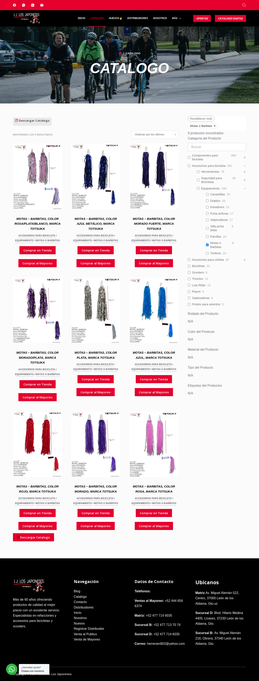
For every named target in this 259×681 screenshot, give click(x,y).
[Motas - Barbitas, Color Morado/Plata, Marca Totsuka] (37, 310)
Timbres (215, 253)
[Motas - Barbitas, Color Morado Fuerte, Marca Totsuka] (153, 176)
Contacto (80, 602)
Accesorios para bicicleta (36, 235)
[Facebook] (14, 5)
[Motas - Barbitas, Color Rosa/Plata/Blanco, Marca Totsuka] (37, 176)
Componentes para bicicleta (205, 157)
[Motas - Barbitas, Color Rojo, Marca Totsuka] (37, 444)
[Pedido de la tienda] (155, 135)
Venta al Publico (85, 634)
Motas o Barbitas (48, 240)
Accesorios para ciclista (208, 259)
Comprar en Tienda (37, 250)
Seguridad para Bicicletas (211, 180)
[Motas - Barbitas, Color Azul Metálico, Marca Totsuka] (95, 176)
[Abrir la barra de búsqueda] (244, 5)
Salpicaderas (219, 219)
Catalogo (97, 18)
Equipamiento (24, 240)
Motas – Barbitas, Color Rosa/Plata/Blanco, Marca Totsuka (37, 224)
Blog (77, 591)
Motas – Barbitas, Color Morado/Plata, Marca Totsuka (37, 357)
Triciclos (197, 278)
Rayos (196, 291)
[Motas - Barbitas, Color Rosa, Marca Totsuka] (153, 444)
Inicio (81, 18)
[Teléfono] (32, 5)
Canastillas (217, 194)
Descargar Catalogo (32, 120)
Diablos (215, 200)
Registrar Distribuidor (89, 628)
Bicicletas (198, 266)
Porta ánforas (219, 213)
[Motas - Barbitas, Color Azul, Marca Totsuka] (153, 310)
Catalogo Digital (230, 18)
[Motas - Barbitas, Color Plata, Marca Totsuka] (95, 310)
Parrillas (215, 236)
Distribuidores (137, 18)
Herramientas (210, 171)
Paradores (217, 207)
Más (177, 18)
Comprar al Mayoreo (37, 263)
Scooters (198, 272)
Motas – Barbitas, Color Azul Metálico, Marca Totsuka (96, 224)
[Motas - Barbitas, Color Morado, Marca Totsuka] (95, 444)
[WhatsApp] (23, 5)
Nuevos (79, 623)
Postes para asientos (206, 304)
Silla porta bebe (217, 228)
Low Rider (199, 285)
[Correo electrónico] (41, 5)
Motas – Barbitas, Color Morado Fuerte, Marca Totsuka (154, 224)
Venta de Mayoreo (87, 639)
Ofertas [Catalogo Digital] (202, 18)
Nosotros (160, 18)
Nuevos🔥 (115, 18)
